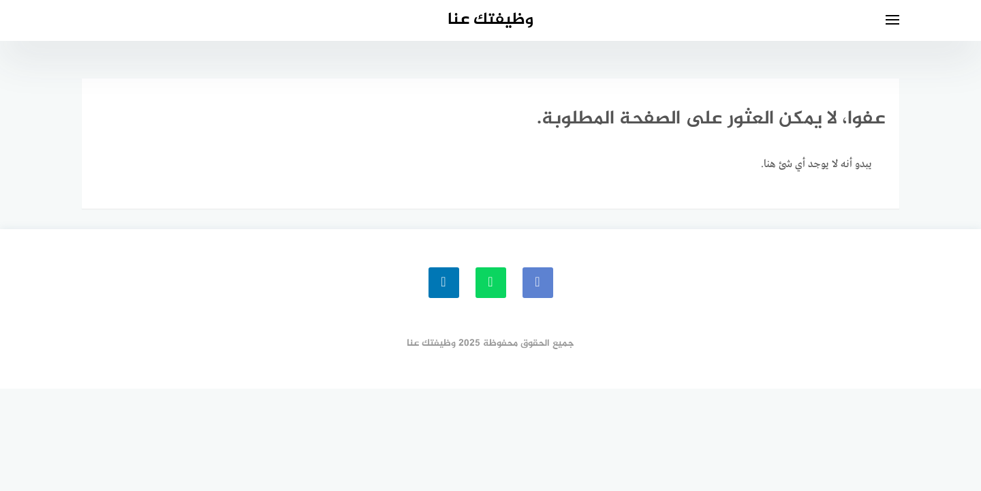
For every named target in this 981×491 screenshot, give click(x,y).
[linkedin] (444, 282)
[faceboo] (538, 282)
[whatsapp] (491, 282)
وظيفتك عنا (490, 20)
